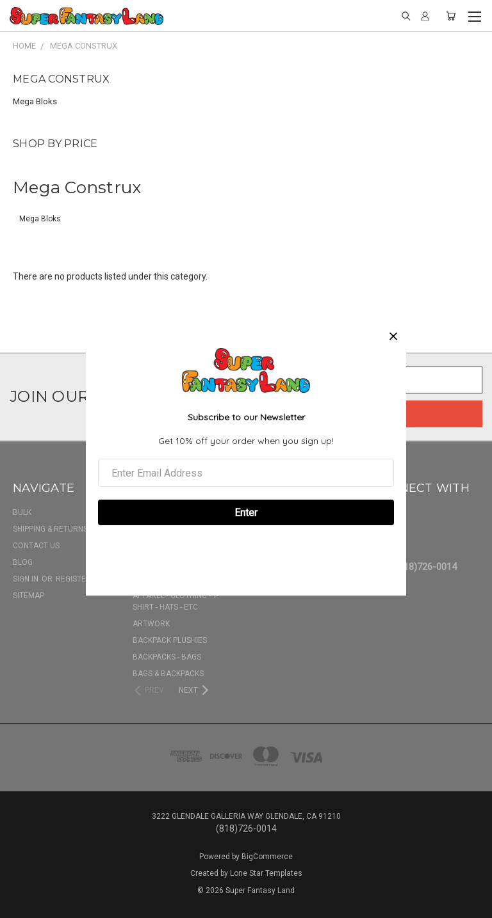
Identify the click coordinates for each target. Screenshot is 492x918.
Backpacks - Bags (167, 657)
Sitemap (28, 595)
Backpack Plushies (170, 640)
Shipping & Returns (50, 529)
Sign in (26, 578)
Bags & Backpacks (168, 673)
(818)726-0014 (426, 567)
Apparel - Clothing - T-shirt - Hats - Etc (175, 601)
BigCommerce (267, 856)
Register (73, 578)
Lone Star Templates (266, 873)
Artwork (151, 623)
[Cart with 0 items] (450, 16)
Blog (23, 562)
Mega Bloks (35, 101)
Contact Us (36, 545)
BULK (22, 512)
